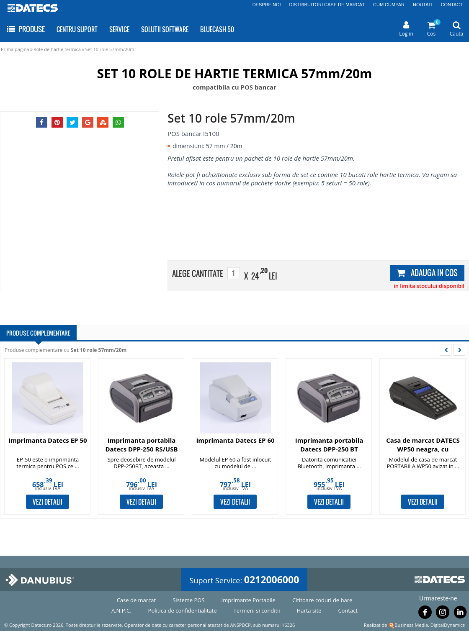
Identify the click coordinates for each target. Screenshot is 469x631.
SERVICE (119, 29)
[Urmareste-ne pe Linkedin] (460, 613)
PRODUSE (25, 29)
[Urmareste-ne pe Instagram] (442, 613)
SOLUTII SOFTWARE (164, 29)
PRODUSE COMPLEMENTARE (38, 332)
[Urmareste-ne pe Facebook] (425, 613)
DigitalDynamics (447, 625)
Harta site (309, 610)
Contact (348, 610)
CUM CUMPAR (389, 4)
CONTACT (452, 4)
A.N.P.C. (121, 610)
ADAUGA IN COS (427, 272)
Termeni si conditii (257, 610)
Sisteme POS (188, 600)
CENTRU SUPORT (77, 29)
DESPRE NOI (267, 4)
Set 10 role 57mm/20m (109, 49)
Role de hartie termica (57, 49)
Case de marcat (136, 600)
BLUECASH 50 (217, 29)
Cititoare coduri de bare (322, 600)
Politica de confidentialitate (182, 610)
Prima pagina (15, 49)
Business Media (411, 625)
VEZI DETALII (47, 501)
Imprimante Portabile (249, 600)
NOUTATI (423, 4)
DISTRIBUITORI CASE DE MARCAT (327, 4)
